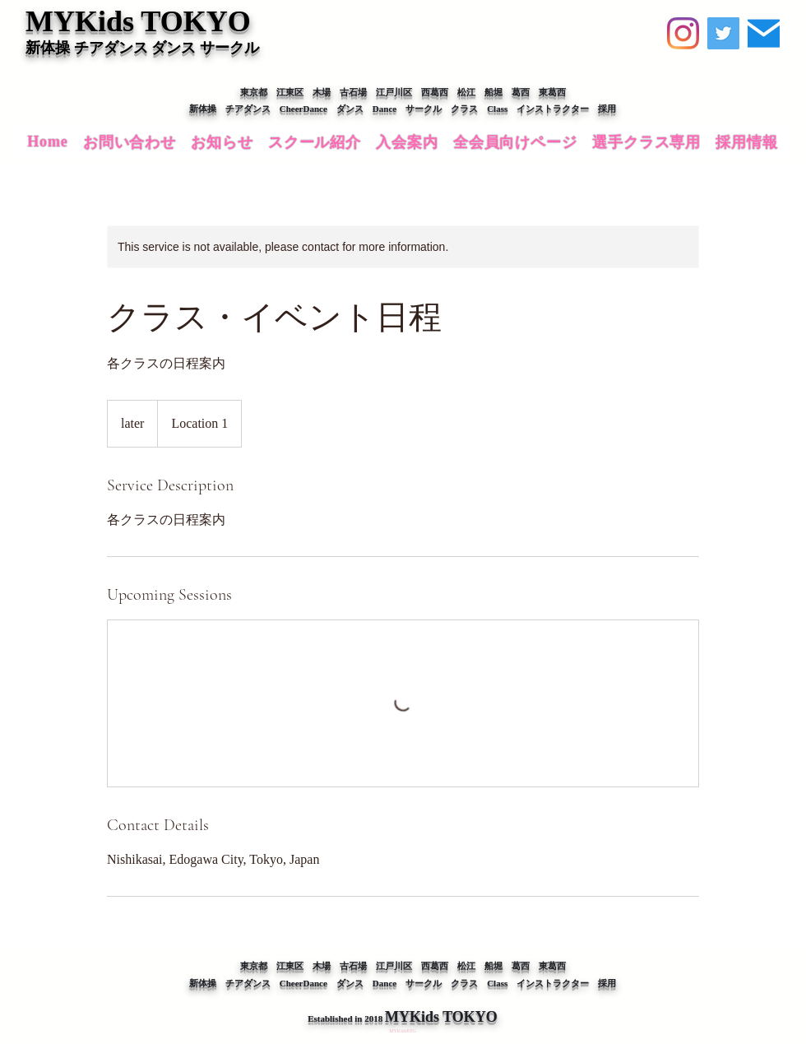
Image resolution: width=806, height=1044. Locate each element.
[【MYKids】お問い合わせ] (764, 33)
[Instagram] (683, 33)
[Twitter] (723, 33)
